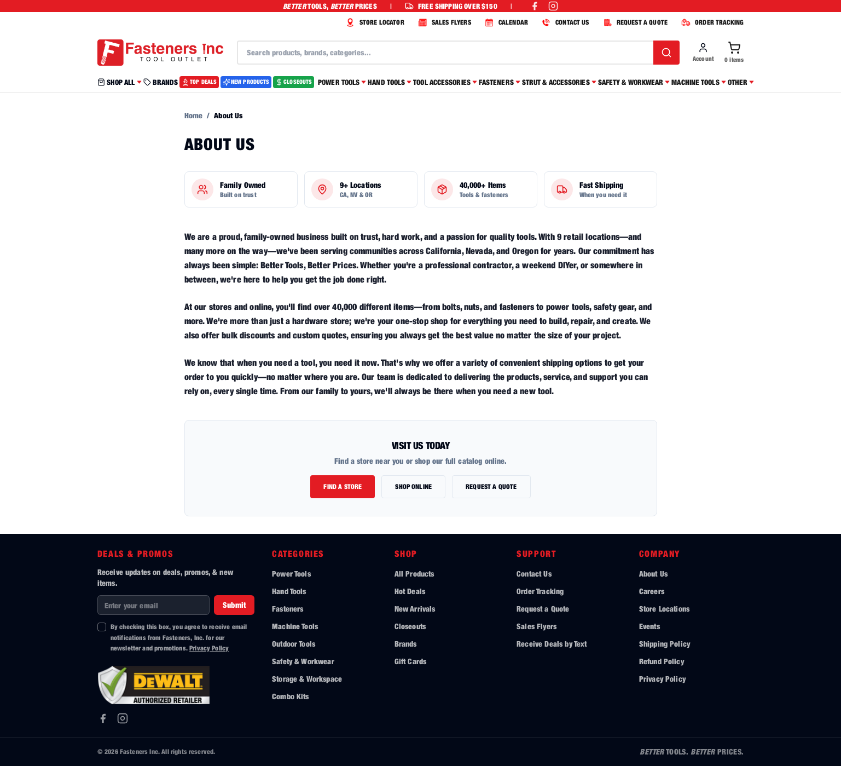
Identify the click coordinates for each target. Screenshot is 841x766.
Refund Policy (661, 661)
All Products (414, 573)
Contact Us (534, 573)
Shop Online (413, 486)
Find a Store (342, 486)
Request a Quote (491, 486)
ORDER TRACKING (711, 22)
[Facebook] (102, 718)
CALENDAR (505, 22)
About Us (653, 573)
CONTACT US (564, 22)
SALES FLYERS (443, 22)
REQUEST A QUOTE (634, 22)
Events (649, 626)
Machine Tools (295, 626)
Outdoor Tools (293, 643)
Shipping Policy (664, 643)
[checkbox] (101, 627)
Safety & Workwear (303, 661)
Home (193, 115)
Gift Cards (411, 661)
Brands (406, 643)
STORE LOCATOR (373, 22)
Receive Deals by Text (552, 643)
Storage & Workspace (307, 678)
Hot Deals (410, 591)
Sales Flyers (536, 626)
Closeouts (410, 626)
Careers (651, 591)
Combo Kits (290, 696)
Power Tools (291, 573)
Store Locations (664, 608)
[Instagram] (122, 718)
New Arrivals (415, 608)
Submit (234, 604)
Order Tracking (540, 591)
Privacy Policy (209, 648)
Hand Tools (289, 591)
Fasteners (287, 608)
